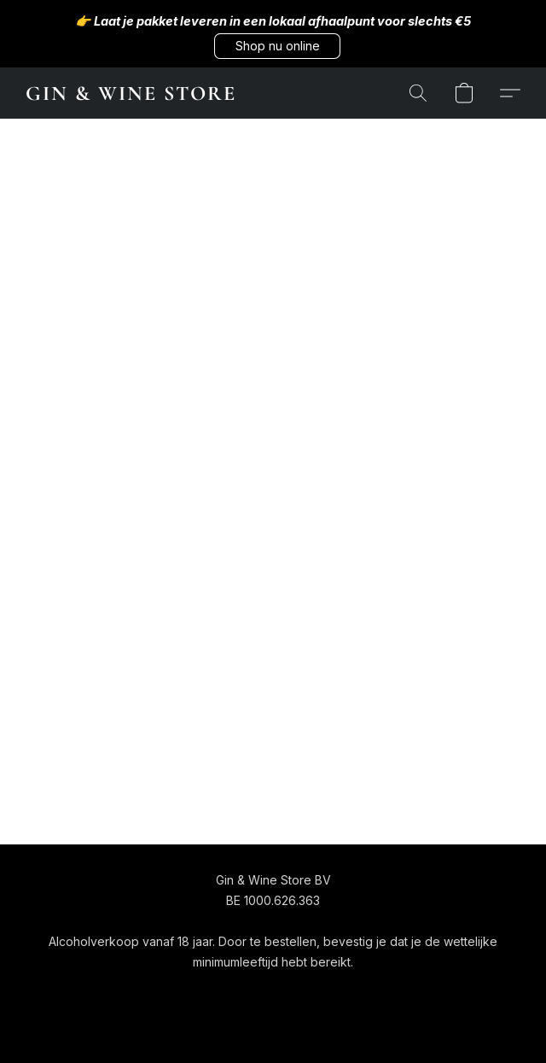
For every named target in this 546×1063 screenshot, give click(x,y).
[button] (277, 46)
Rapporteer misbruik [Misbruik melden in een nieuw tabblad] (435, 993)
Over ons (335, 993)
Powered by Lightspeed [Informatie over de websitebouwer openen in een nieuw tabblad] (273, 1026)
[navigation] (95, 993)
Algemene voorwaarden (223, 993)
